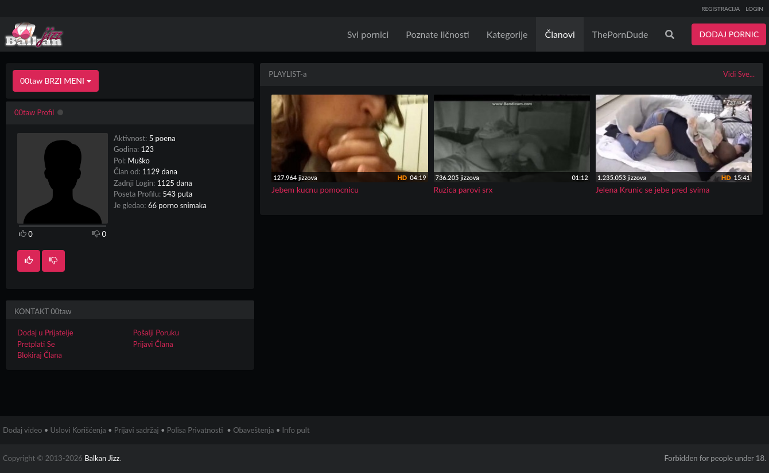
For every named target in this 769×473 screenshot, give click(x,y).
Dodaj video (22, 430)
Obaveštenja (253, 430)
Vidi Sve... (739, 74)
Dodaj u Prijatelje (45, 332)
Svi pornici (368, 34)
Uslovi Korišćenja (78, 430)
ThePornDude (620, 34)
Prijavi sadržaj (136, 430)
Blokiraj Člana (39, 354)
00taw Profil (34, 112)
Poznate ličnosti (437, 34)
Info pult (296, 430)
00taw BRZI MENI (55, 80)
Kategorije (507, 34)
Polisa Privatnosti (195, 430)
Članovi (559, 34)
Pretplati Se (36, 344)
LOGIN (754, 8)
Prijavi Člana (153, 344)
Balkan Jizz (101, 458)
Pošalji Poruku (156, 332)
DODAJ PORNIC (729, 34)
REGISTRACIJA (720, 8)
